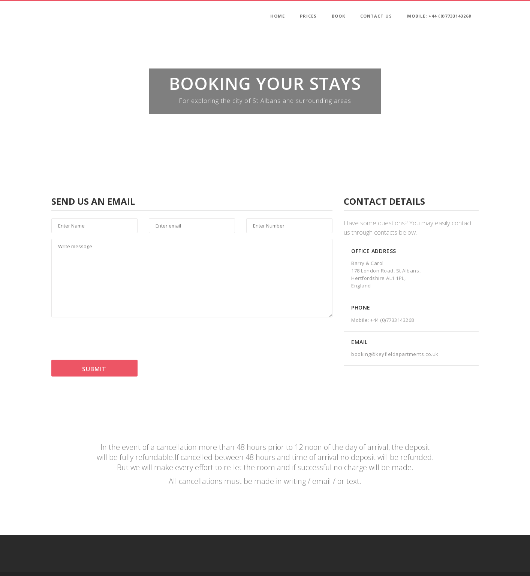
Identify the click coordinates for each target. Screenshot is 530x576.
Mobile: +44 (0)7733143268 (439, 16)
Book (338, 16)
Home (277, 16)
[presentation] (108, 339)
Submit (94, 369)
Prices (308, 16)
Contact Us (376, 16)
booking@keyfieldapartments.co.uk (395, 354)
